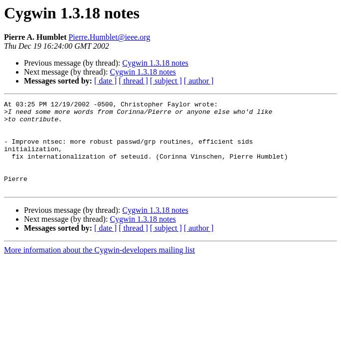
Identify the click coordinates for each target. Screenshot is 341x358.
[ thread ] (133, 81)
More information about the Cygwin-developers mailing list (99, 268)
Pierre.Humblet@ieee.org (109, 37)
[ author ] (199, 81)
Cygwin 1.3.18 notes (155, 63)
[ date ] (105, 81)
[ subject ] (166, 81)
